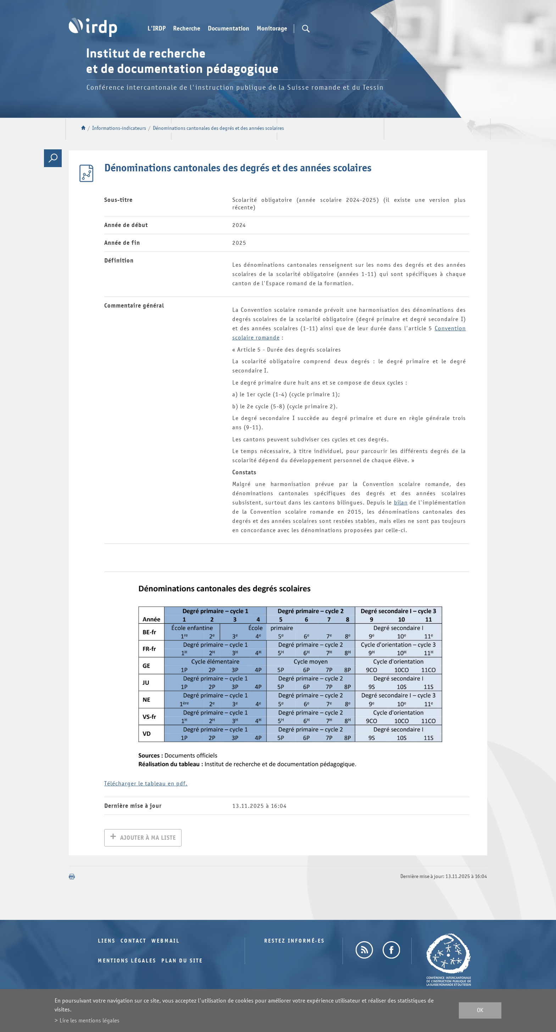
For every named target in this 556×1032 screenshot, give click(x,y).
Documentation (228, 29)
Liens (107, 941)
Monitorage (272, 29)
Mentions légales (127, 961)
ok (480, 1011)
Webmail (165, 941)
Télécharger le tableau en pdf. (146, 783)
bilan (401, 503)
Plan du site (182, 961)
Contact (133, 941)
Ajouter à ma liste (148, 838)
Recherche (186, 29)
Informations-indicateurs (119, 128)
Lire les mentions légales (89, 1020)
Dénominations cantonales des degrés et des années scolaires (218, 128)
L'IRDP (157, 29)
